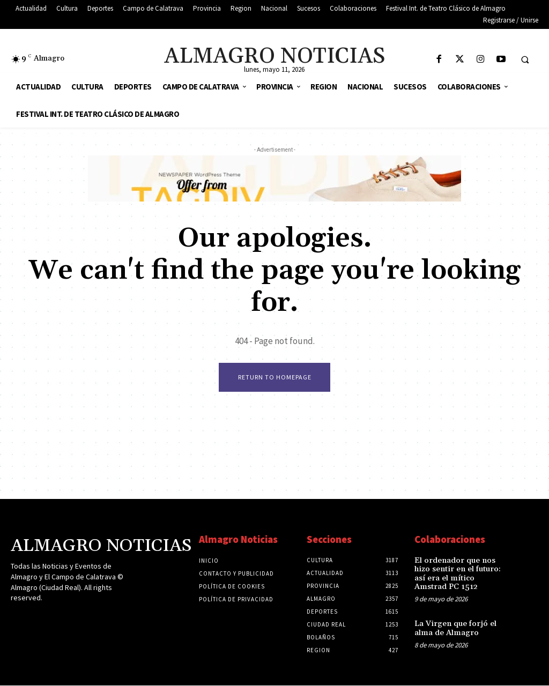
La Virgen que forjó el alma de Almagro (452, 618)
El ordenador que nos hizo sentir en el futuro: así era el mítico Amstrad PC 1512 (460, 569)
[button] (524, 59)
